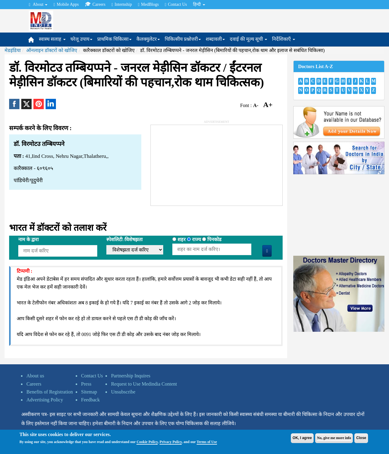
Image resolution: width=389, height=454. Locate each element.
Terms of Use (207, 442)
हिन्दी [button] (199, 4)
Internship (122, 4)
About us (35, 375)
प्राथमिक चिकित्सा (114, 39)
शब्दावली (215, 39)
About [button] (38, 4)
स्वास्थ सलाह (52, 39)
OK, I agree (302, 438)
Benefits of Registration (49, 391)
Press (86, 383)
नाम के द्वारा (28, 239)
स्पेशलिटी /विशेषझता (124, 239)
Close (361, 438)
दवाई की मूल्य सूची (248, 39)
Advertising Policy (44, 399)
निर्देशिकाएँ (283, 39)
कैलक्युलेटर (148, 39)
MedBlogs (148, 4)
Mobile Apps (66, 4)
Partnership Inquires (130, 375)
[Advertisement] (196, 163)
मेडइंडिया (13, 50)
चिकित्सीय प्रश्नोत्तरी (183, 39)
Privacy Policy (171, 442)
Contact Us (176, 4)
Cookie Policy (147, 442)
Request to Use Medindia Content (144, 383)
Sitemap (89, 391)
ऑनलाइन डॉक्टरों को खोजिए (51, 50)
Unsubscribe (123, 391)
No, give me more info (334, 438)
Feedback (90, 399)
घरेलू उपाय (81, 39)
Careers (95, 4)
